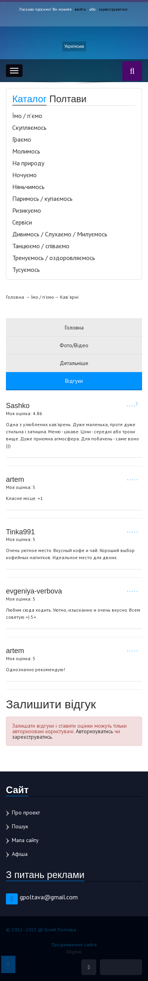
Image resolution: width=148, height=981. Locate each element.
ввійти (80, 9)
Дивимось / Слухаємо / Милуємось (59, 234)
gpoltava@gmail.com (49, 897)
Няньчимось (28, 187)
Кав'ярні (69, 297)
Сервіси (22, 222)
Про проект (26, 812)
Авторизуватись (94, 731)
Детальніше (74, 363)
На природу (28, 163)
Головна (15, 297)
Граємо (21, 139)
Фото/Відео (74, 345)
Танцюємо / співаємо (40, 246)
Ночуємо (24, 175)
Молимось (26, 151)
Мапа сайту (25, 840)
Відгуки (74, 380)
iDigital (74, 952)
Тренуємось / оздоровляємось (53, 258)
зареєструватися (113, 9)
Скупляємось (29, 127)
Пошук (20, 826)
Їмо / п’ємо (27, 116)
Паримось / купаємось (42, 198)
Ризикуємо (26, 210)
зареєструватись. (32, 736)
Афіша (20, 853)
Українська (74, 46)
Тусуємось (26, 269)
